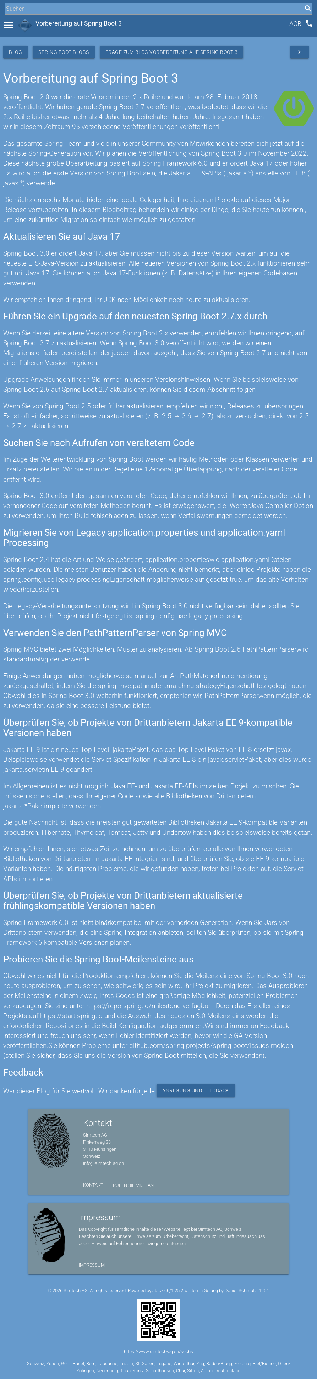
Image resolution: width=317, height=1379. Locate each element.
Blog (15, 52)
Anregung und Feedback (195, 1090)
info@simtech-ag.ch (103, 1163)
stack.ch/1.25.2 (167, 1290)
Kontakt (93, 1185)
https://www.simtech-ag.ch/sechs (158, 1351)
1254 (264, 1290)
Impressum (92, 1265)
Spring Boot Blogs (63, 52)
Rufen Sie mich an (133, 1185)
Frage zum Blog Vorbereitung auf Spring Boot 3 (171, 52)
